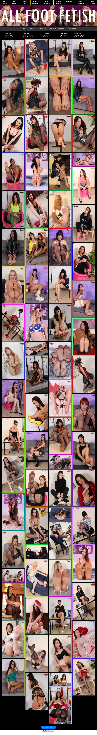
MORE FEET (72, 29)
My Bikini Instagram (48, 731)
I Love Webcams (35, 2)
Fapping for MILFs (29, 35)
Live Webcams (80, 2)
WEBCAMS (42, 29)
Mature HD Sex (80, 36)
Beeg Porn (78, 33)
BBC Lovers (64, 35)
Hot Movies (64, 33)
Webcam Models (58, 2)
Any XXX (26, 33)
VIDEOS (31, 29)
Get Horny (48, 36)
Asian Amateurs (48, 35)
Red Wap (46, 33)
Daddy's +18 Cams (30, 36)
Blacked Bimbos (80, 35)
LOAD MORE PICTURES (48, 727)
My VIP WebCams (47, 2)
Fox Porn (8, 33)
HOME (23, 29)
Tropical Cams (24, 2)
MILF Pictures (4, 2)
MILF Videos (14, 2)
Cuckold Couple (11, 36)
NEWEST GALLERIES (57, 29)
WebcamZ (69, 1)
